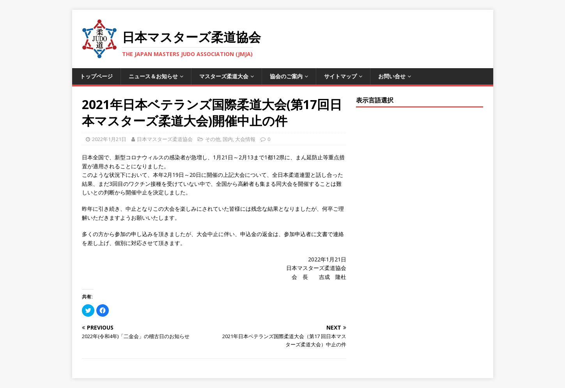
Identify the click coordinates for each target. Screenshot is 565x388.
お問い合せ (392, 76)
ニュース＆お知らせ (153, 76)
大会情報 (245, 139)
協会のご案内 (286, 76)
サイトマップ (340, 76)
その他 (212, 139)
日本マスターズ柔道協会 (165, 139)
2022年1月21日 (109, 139)
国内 (228, 139)
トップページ (96, 76)
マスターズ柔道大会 (223, 76)
